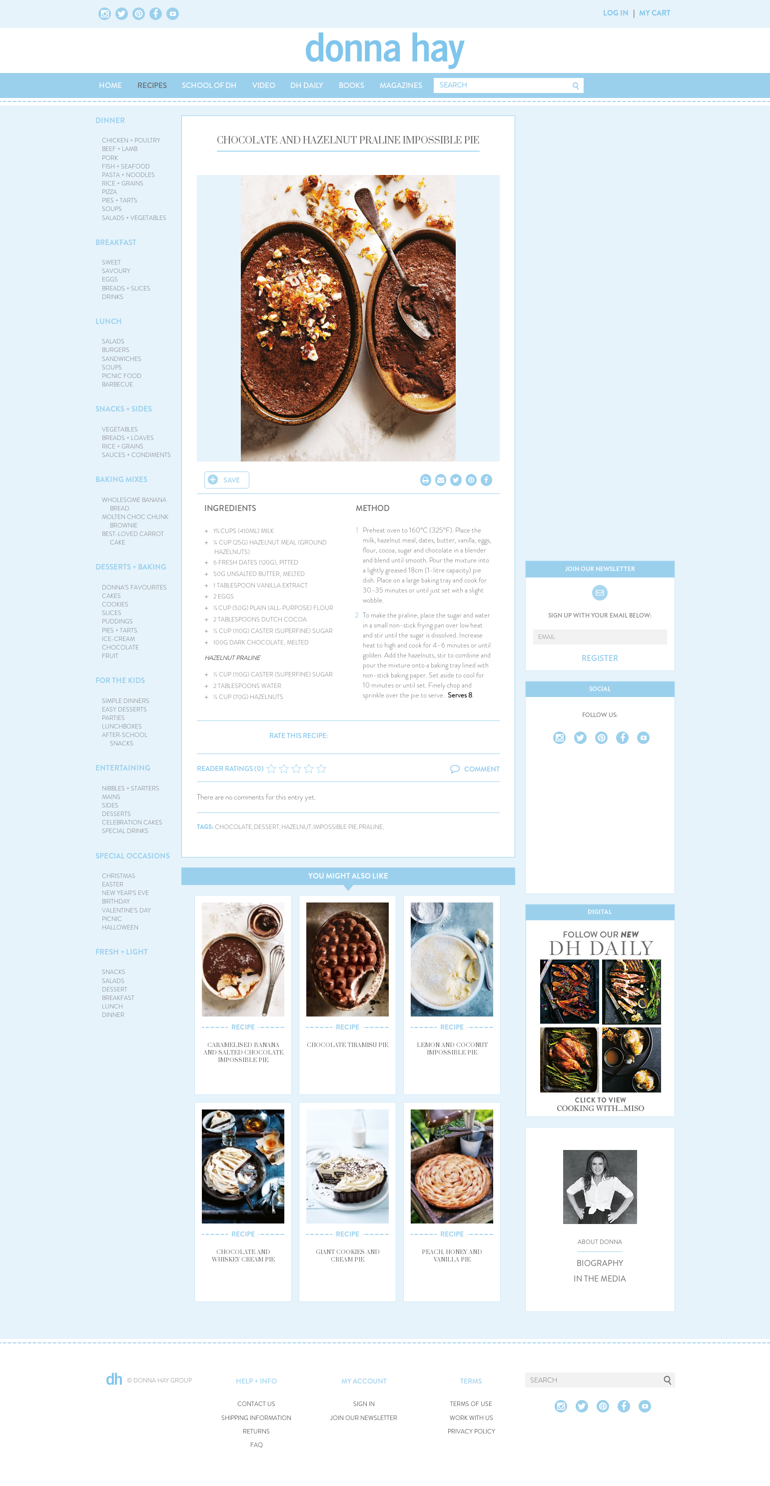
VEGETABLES (120, 429)
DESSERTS (116, 814)
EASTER (112, 884)
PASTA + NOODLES (128, 175)
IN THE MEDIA (600, 1279)
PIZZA (109, 192)
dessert (266, 827)
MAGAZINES (401, 85)
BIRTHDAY (116, 901)
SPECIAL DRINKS (125, 831)
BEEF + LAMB (119, 149)
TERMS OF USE (471, 1404)
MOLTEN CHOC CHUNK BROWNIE (135, 521)
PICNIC (112, 919)
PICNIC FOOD (121, 376)
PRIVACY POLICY (471, 1432)
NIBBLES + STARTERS (130, 788)
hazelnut (296, 827)
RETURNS (256, 1432)
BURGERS (115, 350)
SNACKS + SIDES (123, 409)
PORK (110, 158)
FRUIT (110, 656)
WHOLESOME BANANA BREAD (134, 504)
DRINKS (112, 297)
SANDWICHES (121, 359)
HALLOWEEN (120, 927)
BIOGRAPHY (600, 1263)
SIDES (110, 805)
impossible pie (335, 827)
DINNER (110, 120)
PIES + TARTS (119, 200)
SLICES (111, 613)
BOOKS (351, 85)
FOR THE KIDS (120, 680)
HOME (110, 85)
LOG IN (616, 13)
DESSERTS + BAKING (130, 567)
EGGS (110, 279)
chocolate (233, 827)
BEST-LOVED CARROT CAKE (133, 538)
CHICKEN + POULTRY (131, 140)
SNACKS (113, 972)
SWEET (111, 262)
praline (371, 827)
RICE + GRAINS (122, 183)
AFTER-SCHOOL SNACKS (124, 739)
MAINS (111, 797)
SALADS (113, 341)
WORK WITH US (471, 1418)
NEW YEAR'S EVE (125, 893)
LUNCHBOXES (122, 726)
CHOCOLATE (120, 647)
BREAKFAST (115, 242)
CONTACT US (256, 1404)
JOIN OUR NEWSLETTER (363, 1418)
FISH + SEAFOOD (126, 166)
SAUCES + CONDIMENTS (136, 455)
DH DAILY (306, 85)
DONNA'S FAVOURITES (134, 587)
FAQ (256, 1445)
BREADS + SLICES (126, 288)
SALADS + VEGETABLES (134, 218)
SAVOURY (116, 271)
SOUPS (112, 209)
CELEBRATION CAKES (132, 822)
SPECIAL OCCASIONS (132, 856)
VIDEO (263, 85)
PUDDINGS (117, 621)
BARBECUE (117, 384)
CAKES (111, 596)
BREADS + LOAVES (128, 438)
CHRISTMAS (118, 876)
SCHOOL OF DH (209, 85)
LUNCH (108, 321)
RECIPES (152, 85)
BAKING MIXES (121, 479)
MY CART (655, 13)
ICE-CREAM (118, 639)
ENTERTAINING (122, 768)
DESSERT (114, 989)
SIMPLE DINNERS (125, 701)
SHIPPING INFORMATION (256, 1418)
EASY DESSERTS (124, 709)
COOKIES (115, 604)
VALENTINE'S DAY (126, 910)
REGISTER (600, 658)
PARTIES (113, 718)
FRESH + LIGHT (121, 952)
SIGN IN (364, 1404)
